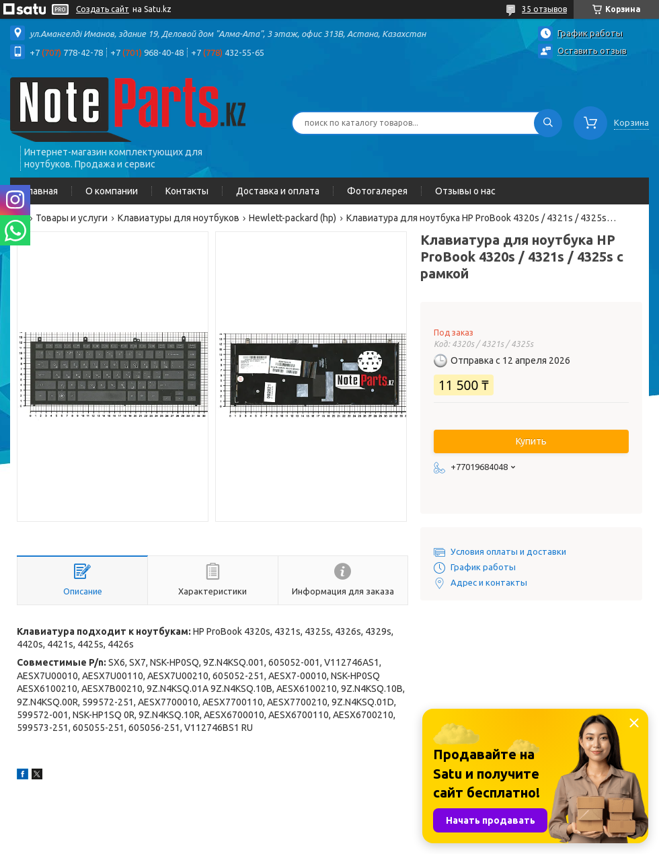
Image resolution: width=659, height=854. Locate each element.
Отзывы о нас (465, 191)
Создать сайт (102, 9)
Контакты (186, 191)
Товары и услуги (72, 217)
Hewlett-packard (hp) (292, 217)
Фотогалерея (377, 191)
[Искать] (548, 123)
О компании (111, 191)
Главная (41, 191)
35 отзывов (544, 9)
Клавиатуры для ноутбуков (178, 217)
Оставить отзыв (592, 50)
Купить (531, 441)
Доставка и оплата (277, 191)
